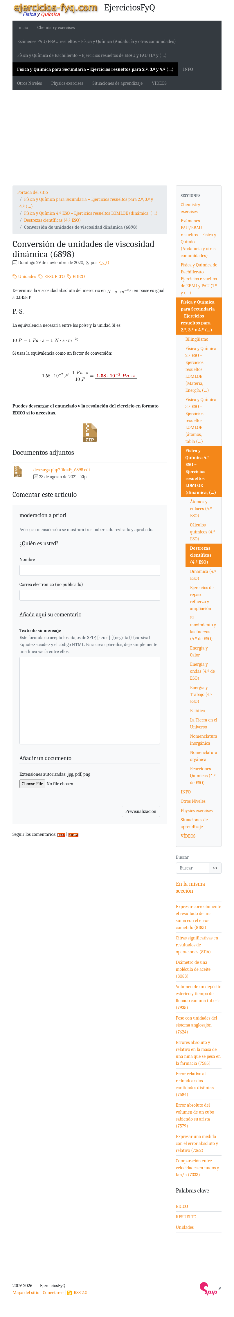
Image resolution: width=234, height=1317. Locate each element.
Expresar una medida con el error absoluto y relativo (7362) (197, 1143)
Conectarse (53, 1292)
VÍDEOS (159, 83)
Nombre (27, 559)
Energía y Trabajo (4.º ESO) (201, 694)
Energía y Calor (199, 651)
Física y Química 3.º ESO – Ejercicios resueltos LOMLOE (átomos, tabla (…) (201, 420)
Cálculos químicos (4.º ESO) (202, 532)
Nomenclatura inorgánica (203, 740)
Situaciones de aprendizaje (118, 83)
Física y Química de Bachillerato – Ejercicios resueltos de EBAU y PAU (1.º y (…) (92, 55)
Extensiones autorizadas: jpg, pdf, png (54, 774)
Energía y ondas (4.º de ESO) (202, 671)
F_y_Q (103, 262)
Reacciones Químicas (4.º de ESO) (203, 775)
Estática (197, 710)
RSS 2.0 (77, 1292)
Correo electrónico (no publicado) (51, 584)
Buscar (182, 857)
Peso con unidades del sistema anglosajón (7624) (196, 1025)
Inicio (22, 27)
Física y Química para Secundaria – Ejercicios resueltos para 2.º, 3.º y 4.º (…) (95, 69)
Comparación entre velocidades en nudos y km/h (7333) (197, 1167)
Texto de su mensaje (40, 630)
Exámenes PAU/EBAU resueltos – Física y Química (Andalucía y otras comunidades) (96, 41)
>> (215, 868)
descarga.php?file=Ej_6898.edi (61, 469)
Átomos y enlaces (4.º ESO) (201, 508)
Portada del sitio (32, 192)
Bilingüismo (197, 339)
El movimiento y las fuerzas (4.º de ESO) (203, 628)
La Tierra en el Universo (203, 723)
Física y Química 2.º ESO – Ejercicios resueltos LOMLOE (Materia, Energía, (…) (201, 369)
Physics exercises (67, 83)
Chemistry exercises (56, 27)
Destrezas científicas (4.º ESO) (52, 220)
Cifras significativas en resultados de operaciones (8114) (197, 945)
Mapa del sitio (25, 1292)
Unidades (24, 276)
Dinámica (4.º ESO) (203, 575)
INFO (188, 69)
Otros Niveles (29, 83)
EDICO (75, 276)
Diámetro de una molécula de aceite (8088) (193, 969)
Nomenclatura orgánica (203, 756)
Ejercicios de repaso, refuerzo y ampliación (202, 598)
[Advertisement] (117, 137)
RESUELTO (51, 276)
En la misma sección (190, 887)
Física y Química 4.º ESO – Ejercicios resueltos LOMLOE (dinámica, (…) (91, 213)
